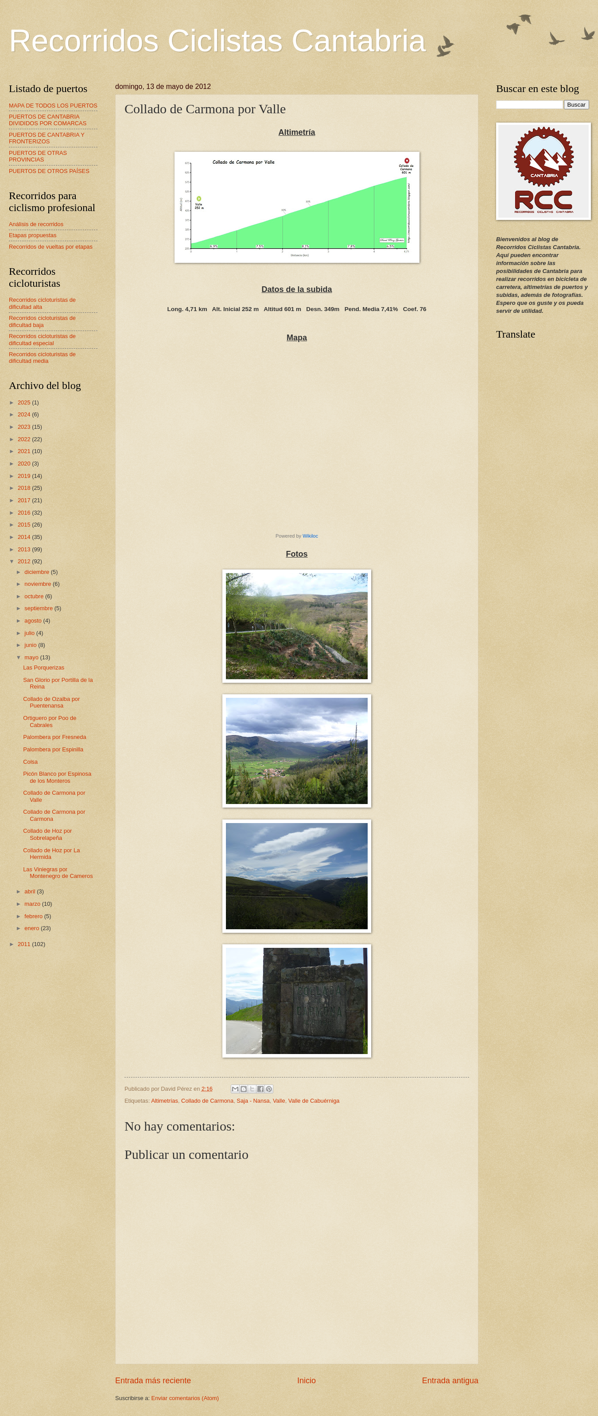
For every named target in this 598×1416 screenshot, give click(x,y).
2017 (25, 500)
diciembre (37, 572)
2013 (25, 549)
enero (32, 928)
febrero (34, 916)
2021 (25, 451)
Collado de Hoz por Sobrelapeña (47, 834)
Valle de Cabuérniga (314, 1100)
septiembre (39, 608)
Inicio (306, 1380)
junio (31, 645)
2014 (25, 537)
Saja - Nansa (253, 1100)
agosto (33, 620)
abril (30, 891)
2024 (25, 414)
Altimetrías (164, 1100)
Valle (279, 1100)
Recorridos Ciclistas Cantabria (217, 40)
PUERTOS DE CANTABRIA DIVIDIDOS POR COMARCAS (47, 120)
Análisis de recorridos (36, 224)
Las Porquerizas (43, 667)
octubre (34, 596)
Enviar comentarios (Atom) (185, 1398)
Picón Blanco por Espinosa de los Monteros (57, 777)
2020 (25, 463)
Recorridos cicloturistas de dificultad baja (42, 321)
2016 (25, 512)
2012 (25, 561)
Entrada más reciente (153, 1380)
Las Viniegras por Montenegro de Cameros (58, 872)
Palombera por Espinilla (53, 749)
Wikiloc (310, 536)
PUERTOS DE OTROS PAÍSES (49, 171)
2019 (25, 476)
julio (30, 633)
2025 (25, 402)
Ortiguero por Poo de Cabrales (49, 721)
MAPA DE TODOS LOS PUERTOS (53, 105)
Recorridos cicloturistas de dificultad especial (42, 339)
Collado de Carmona (207, 1100)
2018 (25, 488)
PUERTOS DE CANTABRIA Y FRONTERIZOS (47, 138)
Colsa (30, 761)
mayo (32, 657)
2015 (25, 524)
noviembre (38, 584)
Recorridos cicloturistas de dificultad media (42, 357)
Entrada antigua (450, 1380)
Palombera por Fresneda (54, 737)
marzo (33, 903)
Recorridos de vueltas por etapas (51, 246)
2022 (25, 439)
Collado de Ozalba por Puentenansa (51, 702)
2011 (25, 944)
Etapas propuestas (32, 235)
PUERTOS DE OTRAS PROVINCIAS (38, 156)
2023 (25, 426)
